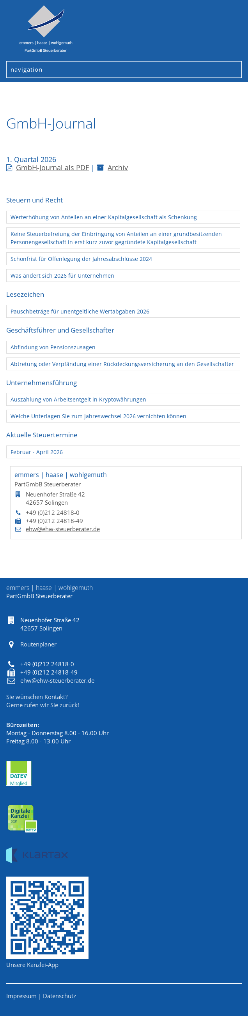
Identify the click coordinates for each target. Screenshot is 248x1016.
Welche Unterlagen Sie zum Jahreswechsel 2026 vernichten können (98, 416)
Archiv (112, 167)
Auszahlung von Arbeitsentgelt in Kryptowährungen (78, 399)
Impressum (21, 996)
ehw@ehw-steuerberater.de (63, 529)
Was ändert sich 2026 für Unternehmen (62, 275)
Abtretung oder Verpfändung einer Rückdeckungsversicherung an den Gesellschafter (122, 364)
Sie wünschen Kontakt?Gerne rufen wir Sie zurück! (42, 701)
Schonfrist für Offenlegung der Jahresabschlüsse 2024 (81, 258)
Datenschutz (59, 996)
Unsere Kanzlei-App (32, 964)
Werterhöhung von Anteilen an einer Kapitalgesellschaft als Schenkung (104, 217)
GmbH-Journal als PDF (47, 167)
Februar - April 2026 (37, 452)
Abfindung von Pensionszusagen (53, 347)
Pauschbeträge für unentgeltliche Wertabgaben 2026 (80, 311)
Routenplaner (38, 644)
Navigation (25, 69)
